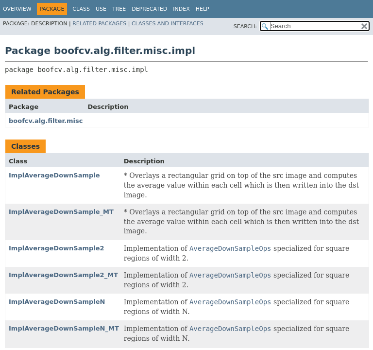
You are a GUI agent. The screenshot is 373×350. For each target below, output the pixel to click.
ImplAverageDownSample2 (56, 248)
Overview (17, 9)
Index (181, 9)
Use (101, 9)
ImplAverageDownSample (54, 175)
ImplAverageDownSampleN (57, 301)
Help (202, 9)
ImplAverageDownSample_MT (61, 211)
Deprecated (149, 9)
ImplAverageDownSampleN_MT (64, 328)
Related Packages (99, 23)
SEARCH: (245, 26)
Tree (119, 9)
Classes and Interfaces (167, 23)
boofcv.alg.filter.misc (46, 120)
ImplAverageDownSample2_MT (63, 275)
